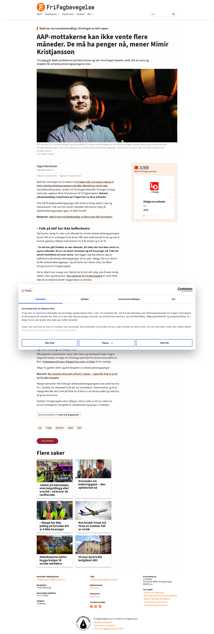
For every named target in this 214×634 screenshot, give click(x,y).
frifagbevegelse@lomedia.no (51, 579)
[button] (170, 197)
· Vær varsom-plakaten (104, 625)
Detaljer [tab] (91, 299)
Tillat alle (148, 343)
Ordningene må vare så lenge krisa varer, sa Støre (68, 362)
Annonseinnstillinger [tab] (123, 299)
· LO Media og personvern (155, 605)
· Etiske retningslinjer (153, 592)
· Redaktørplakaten (102, 622)
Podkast (80, 14)
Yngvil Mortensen (47, 166)
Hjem (39, 14)
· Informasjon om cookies (155, 602)
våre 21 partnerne (61, 313)
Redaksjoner (52, 14)
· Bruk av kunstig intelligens (156, 598)
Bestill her (95, 596)
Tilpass (107, 343)
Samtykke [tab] (59, 299)
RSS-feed (94, 588)
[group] (154, 197)
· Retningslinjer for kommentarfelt (160, 595)
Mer (90, 14)
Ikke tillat (65, 343)
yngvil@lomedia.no (45, 169)
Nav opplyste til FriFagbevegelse (84, 276)
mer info (57, 330)
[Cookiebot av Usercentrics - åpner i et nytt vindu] (155, 290)
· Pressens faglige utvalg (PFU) (108, 628)
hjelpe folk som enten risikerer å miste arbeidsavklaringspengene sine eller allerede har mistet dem (75, 184)
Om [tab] (155, 299)
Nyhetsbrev (68, 14)
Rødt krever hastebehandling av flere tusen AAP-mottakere (80, 217)
